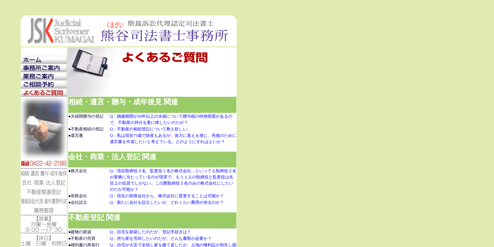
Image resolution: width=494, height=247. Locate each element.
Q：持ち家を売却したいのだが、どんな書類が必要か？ (161, 238)
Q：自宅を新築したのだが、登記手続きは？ (150, 232)
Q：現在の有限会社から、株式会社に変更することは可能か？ (167, 195)
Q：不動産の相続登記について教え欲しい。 (150, 129)
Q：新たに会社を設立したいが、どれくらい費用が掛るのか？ (167, 202)
